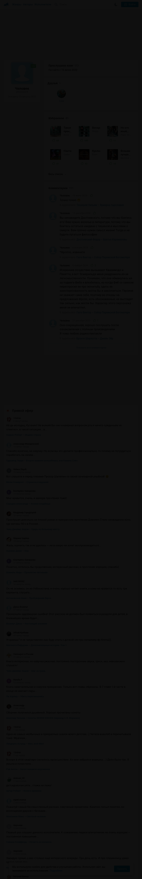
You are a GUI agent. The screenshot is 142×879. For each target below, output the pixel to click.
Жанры (16, 4)
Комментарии (60, 154)
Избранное (58, 84)
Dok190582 (15, 547)
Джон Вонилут (17, 572)
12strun (13, 384)
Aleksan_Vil (15, 744)
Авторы (28, 4)
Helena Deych (16, 435)
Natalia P (14, 645)
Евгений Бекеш (17, 842)
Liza (12, 126)
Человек (65, 161)
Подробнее (56, 870)
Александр (15, 671)
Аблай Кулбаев (17, 598)
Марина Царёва (17, 504)
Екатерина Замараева (20, 456)
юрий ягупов (16, 765)
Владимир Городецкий (21, 478)
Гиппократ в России (19, 620)
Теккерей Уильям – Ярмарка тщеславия (100, 170)
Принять (122, 868)
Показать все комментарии (91, 313)
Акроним (14, 791)
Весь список (57, 139)
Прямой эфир (22, 377)
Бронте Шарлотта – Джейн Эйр (95, 304)
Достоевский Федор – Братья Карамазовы (102, 205)
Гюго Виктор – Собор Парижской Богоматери (103, 223)
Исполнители (43, 4)
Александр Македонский (22, 409)
